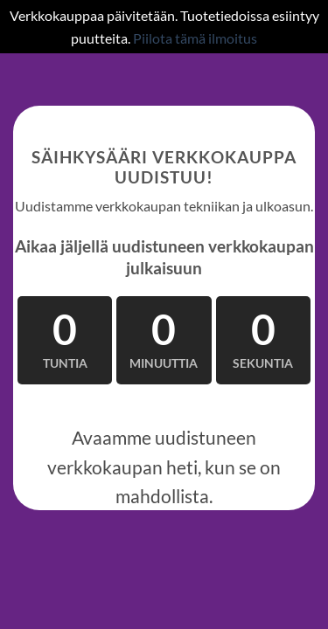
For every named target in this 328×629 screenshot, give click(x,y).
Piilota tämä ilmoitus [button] (195, 38)
